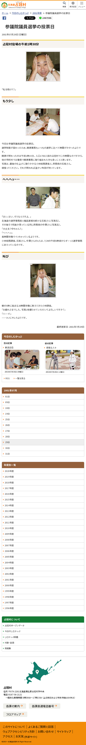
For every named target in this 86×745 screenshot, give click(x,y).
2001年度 (37, 13)
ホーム (5, 13)
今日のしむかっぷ (20, 13)
